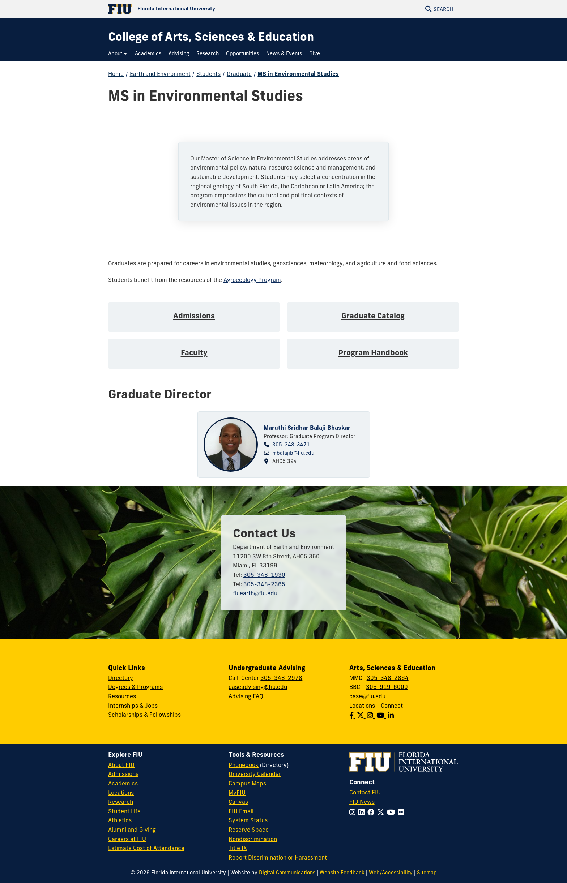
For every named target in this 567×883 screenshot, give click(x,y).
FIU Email (241, 811)
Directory (120, 677)
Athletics (120, 820)
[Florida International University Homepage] (196, 9)
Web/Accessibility (391, 872)
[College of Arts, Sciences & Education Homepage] (211, 37)
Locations (362, 705)
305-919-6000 (387, 686)
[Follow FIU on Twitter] (382, 812)
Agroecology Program (252, 279)
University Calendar (255, 773)
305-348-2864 (388, 677)
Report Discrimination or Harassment (278, 857)
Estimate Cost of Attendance (146, 848)
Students (208, 73)
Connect (392, 705)
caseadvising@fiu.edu (258, 686)
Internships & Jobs (133, 705)
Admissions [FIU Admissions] (123, 773)
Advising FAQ (246, 696)
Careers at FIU (127, 839)
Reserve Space (249, 829)
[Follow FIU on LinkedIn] (362, 812)
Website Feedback (342, 872)
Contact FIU (365, 792)
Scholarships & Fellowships (144, 714)
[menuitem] (118, 54)
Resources (122, 696)
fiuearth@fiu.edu (255, 593)
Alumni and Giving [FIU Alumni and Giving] (132, 829)
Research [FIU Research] (120, 801)
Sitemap (427, 872)
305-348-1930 (264, 574)
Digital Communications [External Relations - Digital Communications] (287, 872)
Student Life (124, 811)
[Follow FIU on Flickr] (402, 812)
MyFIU (237, 792)
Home (116, 73)
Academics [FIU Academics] (123, 783)
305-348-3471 (291, 444)
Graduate (239, 73)
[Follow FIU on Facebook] (372, 812)
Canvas (238, 801)
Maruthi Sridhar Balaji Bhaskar (307, 427)
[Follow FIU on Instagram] (353, 812)
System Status (248, 820)
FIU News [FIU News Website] (362, 801)
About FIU (121, 764)
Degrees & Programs (135, 686)
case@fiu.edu (367, 696)
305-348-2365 (264, 584)
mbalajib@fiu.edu (293, 453)
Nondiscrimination (253, 839)
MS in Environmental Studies (298, 73)
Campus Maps (247, 783)
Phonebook (244, 764)
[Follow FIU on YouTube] (392, 812)
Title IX (238, 848)
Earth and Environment (160, 73)
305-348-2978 (281, 677)
